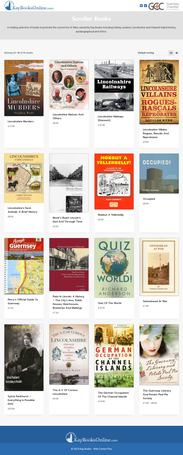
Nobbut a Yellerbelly (111, 215)
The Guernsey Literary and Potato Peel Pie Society (157, 394)
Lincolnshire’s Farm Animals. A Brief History (22, 210)
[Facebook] (141, 5)
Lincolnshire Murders (21, 121)
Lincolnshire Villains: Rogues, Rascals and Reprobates (156, 133)
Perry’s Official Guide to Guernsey (23, 301)
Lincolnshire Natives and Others (68, 116)
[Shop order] (152, 53)
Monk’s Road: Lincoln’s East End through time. (68, 220)
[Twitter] (145, 5)
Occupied (149, 199)
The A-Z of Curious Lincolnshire (65, 392)
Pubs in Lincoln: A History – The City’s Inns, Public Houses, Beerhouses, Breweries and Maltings (68, 302)
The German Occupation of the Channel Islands (113, 395)
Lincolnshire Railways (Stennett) (111, 118)
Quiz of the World (109, 303)
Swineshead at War (155, 301)
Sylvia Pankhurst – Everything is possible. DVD (21, 400)
